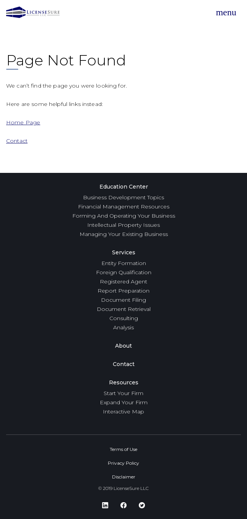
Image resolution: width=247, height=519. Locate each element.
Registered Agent (123, 281)
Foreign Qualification (123, 272)
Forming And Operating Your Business (123, 215)
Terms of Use (123, 449)
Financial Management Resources (123, 206)
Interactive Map (123, 411)
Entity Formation (123, 263)
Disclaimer (123, 477)
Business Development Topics (123, 197)
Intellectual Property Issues (123, 224)
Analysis (123, 327)
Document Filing (123, 299)
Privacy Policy (123, 463)
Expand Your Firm (124, 402)
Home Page (23, 122)
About (123, 345)
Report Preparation (124, 290)
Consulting (123, 318)
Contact (17, 140)
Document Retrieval (124, 309)
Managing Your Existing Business (124, 234)
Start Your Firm (123, 393)
